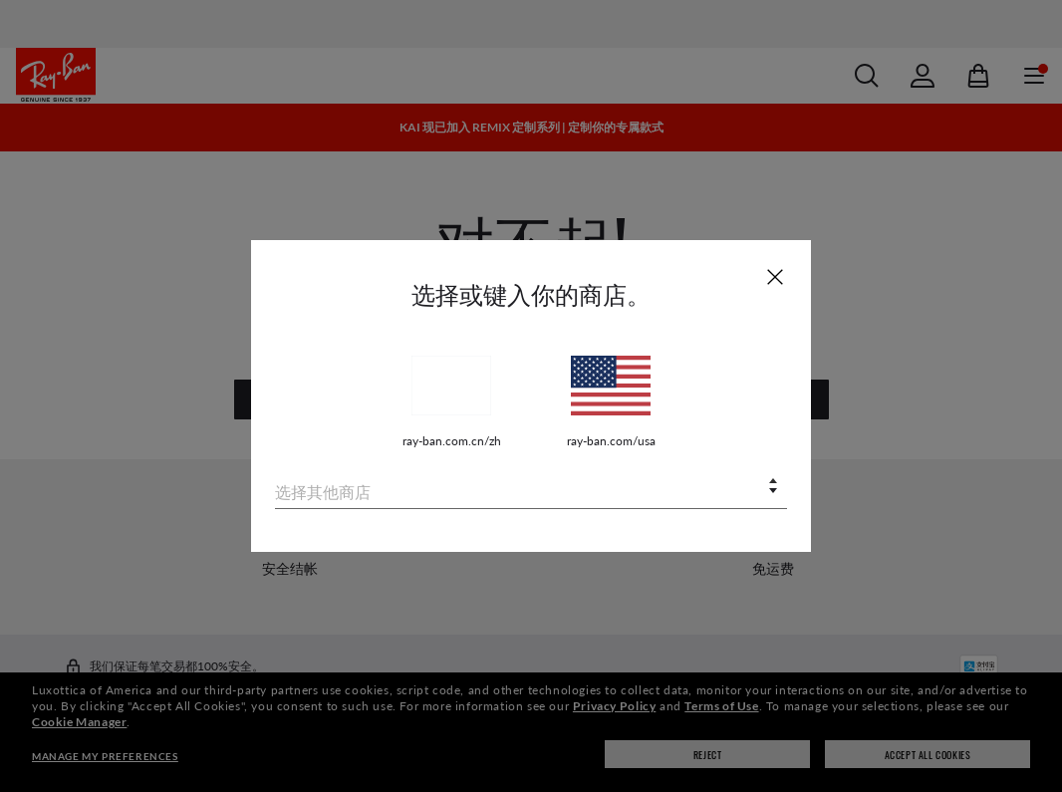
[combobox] (531, 487)
